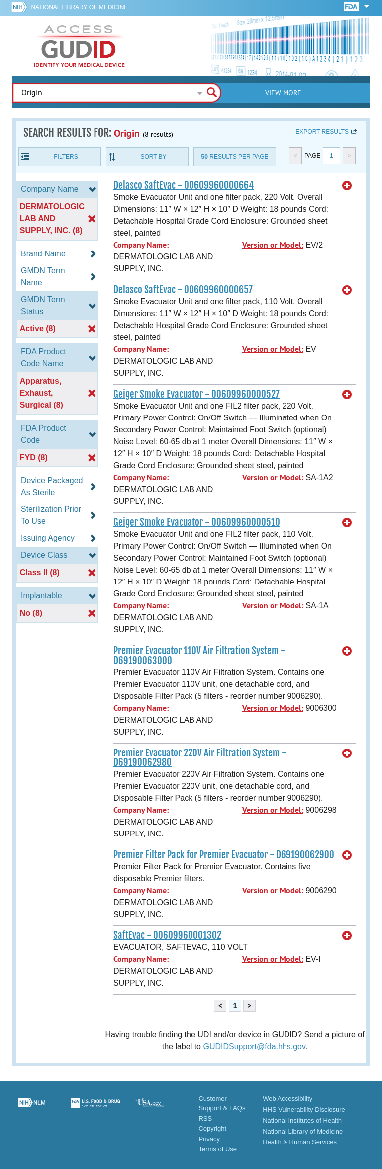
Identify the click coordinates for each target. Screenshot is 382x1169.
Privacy (209, 1139)
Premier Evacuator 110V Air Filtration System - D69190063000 (199, 655)
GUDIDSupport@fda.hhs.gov (254, 1046)
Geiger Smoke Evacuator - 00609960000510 (196, 522)
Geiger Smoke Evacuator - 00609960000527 (196, 394)
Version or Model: (272, 245)
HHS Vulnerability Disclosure (304, 1109)
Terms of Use (217, 1149)
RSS (205, 1118)
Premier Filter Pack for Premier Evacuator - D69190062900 (223, 855)
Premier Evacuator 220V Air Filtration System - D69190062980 (199, 757)
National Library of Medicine (79, 7)
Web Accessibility (287, 1098)
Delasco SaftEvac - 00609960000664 (183, 185)
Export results (322, 131)
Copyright (212, 1128)
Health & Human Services (300, 1142)
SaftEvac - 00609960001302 (167, 935)
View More (283, 92)
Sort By (153, 156)
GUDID (79, 46)
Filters (66, 156)
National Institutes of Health (302, 1120)
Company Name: (141, 245)
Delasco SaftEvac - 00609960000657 (183, 290)
